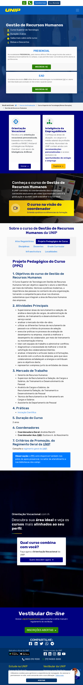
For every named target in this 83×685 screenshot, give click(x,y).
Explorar (58, 166)
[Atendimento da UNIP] (30, 3)
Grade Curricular (56, 246)
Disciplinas (24, 246)
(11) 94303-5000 (53, 659)
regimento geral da (35, 449)
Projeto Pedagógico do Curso (53, 241)
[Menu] (77, 10)
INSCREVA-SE (41, 67)
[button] (59, 675)
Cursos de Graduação (27, 105)
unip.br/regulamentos (31, 619)
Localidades (51, 251)
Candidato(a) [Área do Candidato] (40, 3)
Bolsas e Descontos (19, 42)
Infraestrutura (33, 251)
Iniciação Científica (27, 412)
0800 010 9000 (32, 659)
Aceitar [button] (41, 680)
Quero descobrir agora (41, 560)
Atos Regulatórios (24, 241)
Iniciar (25, 166)
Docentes (38, 246)
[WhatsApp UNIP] (24, 3)
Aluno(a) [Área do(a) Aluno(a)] (54, 3)
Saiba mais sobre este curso (23, 38)
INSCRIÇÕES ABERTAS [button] (41, 630)
